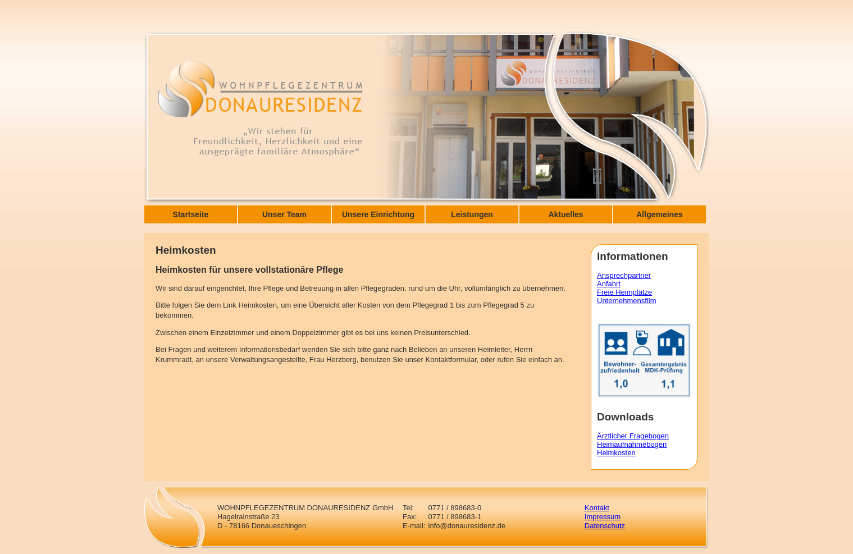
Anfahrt (609, 284)
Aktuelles (565, 214)
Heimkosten (616, 452)
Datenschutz (605, 525)
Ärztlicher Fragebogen (633, 436)
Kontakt (597, 507)
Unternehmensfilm (626, 300)
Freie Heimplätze (624, 292)
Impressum (603, 516)
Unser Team (284, 214)
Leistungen (472, 214)
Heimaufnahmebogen (632, 444)
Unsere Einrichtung (378, 214)
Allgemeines (659, 214)
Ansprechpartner (624, 275)
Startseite (191, 214)
